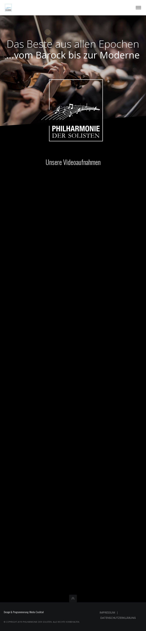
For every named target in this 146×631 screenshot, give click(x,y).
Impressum (107, 612)
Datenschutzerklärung (118, 618)
